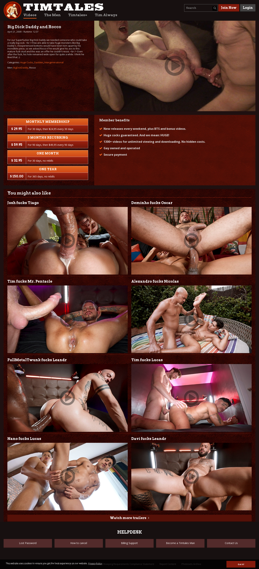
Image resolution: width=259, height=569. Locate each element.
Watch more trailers (128, 518)
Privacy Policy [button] (95, 563)
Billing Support (129, 543)
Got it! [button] (241, 564)
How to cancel (78, 543)
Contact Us (231, 543)
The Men (52, 15)
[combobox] (201, 8)
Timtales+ (77, 15)
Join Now (229, 8)
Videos (30, 15)
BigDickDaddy (20, 67)
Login (248, 8)
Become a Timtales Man (180, 543)
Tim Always (106, 15)
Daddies (38, 62)
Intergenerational (53, 62)
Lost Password (28, 543)
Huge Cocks (26, 62)
